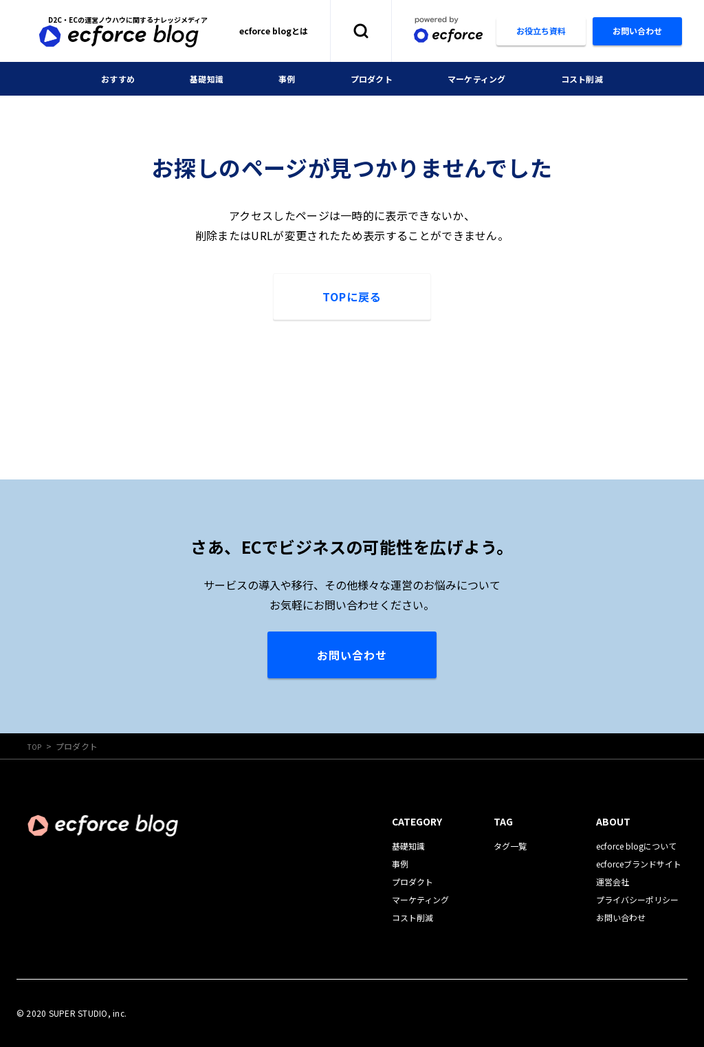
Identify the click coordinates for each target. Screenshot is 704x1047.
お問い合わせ (352, 655)
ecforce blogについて (636, 846)
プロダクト (370, 78)
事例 (281, 78)
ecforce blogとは (273, 30)
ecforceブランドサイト (638, 864)
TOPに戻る (352, 296)
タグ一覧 (510, 846)
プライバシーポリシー (637, 899)
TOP (36, 746)
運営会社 (612, 881)
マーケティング (484, 78)
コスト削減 (597, 78)
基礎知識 (196, 78)
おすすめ (102, 78)
